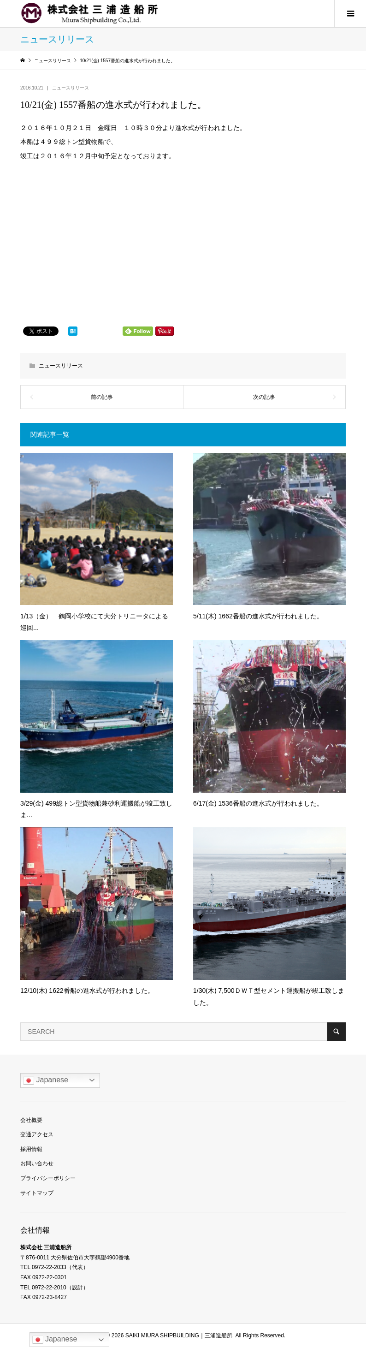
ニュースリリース (70, 87)
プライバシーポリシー (48, 1178)
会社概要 (31, 1120)
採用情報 (31, 1149)
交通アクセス (36, 1134)
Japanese (45, 1080)
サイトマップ (36, 1193)
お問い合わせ (36, 1163)
